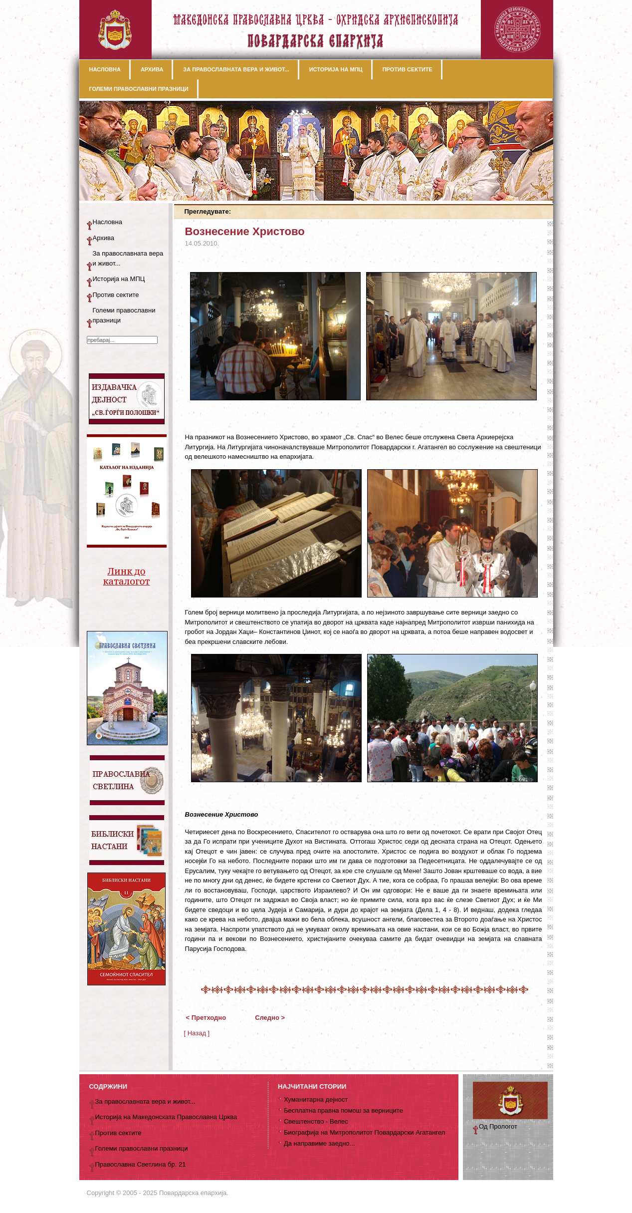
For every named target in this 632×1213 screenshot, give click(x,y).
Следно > (270, 1017)
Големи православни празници (124, 315)
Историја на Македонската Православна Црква (166, 1117)
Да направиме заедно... (319, 1143)
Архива (104, 238)
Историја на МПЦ (119, 279)
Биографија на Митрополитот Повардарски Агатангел (364, 1132)
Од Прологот (498, 1126)
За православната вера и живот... (128, 258)
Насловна (107, 222)
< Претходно (206, 1017)
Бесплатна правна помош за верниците (343, 1110)
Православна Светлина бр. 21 (140, 1164)
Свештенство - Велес (316, 1121)
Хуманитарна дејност (316, 1099)
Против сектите (116, 295)
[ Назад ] (197, 1033)
